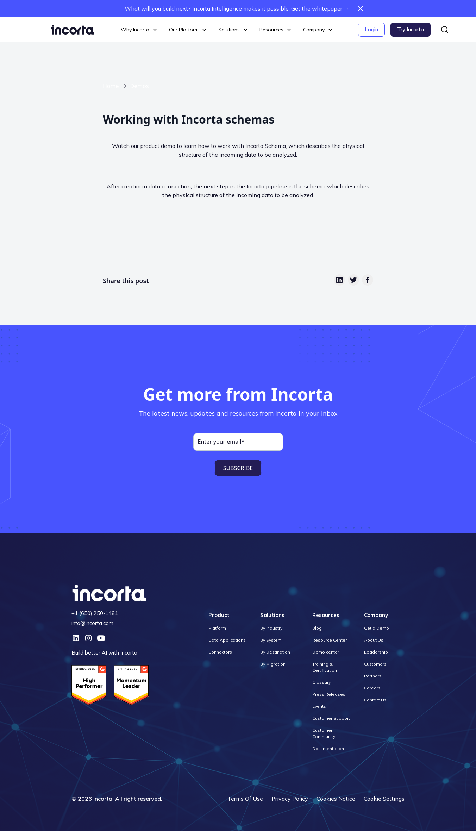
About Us (373, 640)
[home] (72, 30)
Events (319, 706)
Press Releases (328, 694)
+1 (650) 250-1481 (94, 613)
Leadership (376, 652)
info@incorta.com (92, 623)
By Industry (271, 628)
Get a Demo (376, 628)
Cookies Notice (336, 798)
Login (371, 29)
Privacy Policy (289, 798)
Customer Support (331, 718)
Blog (317, 628)
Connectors (220, 652)
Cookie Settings (384, 798)
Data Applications (227, 640)
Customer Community (323, 733)
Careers (372, 688)
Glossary (321, 682)
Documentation (328, 748)
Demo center (325, 652)
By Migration (273, 664)
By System (271, 640)
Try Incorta (410, 29)
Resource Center (329, 640)
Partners (373, 676)
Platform (217, 628)
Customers (375, 664)
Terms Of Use (245, 798)
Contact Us (375, 699)
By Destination (275, 652)
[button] (139, 30)
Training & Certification (324, 667)
